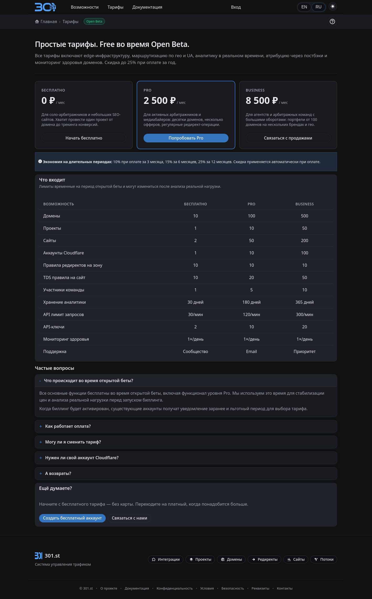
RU (319, 7)
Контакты (285, 588)
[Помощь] (332, 21)
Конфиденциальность (175, 588)
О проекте (108, 588)
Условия (207, 588)
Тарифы (116, 7)
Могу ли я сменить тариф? (73, 442)
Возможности (85, 7)
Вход (236, 7)
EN (304, 7)
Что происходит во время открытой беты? (88, 380)
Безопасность (232, 588)
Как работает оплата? (68, 426)
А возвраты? (58, 473)
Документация (147, 7)
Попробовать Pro (186, 138)
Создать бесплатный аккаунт (72, 518)
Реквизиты (260, 588)
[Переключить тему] (332, 6)
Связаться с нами (129, 518)
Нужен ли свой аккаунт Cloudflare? (82, 458)
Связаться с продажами (288, 138)
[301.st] (45, 7)
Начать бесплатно (84, 138)
